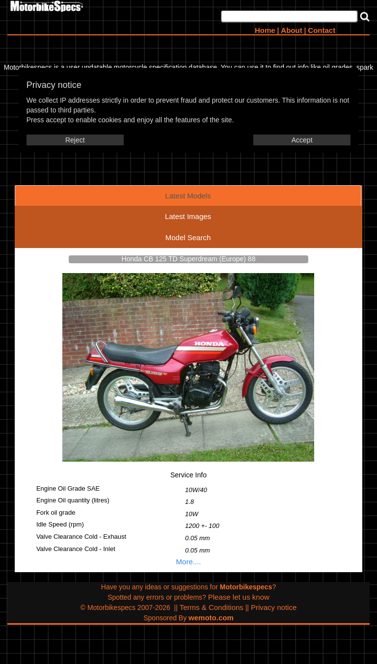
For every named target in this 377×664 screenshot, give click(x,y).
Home (265, 30)
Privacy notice (273, 607)
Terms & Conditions (211, 607)
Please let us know (238, 597)
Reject (75, 140)
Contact (321, 30)
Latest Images (188, 216)
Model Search (188, 237)
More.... (188, 561)
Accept (302, 140)
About (291, 30)
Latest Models (188, 196)
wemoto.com (211, 617)
